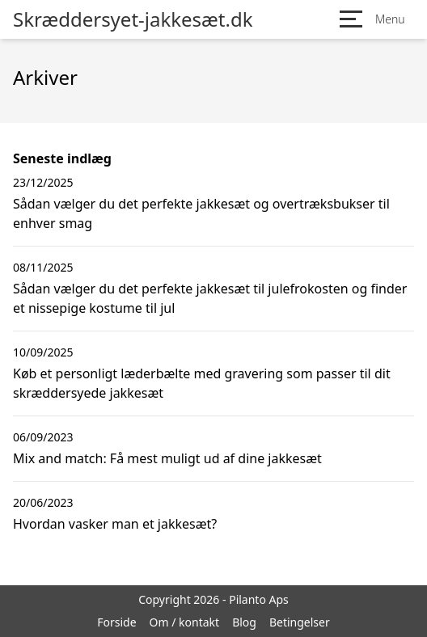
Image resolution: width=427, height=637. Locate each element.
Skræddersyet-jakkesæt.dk (133, 19)
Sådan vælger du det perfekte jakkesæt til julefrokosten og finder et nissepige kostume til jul (210, 298)
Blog (244, 622)
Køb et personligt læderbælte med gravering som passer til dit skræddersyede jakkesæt (202, 383)
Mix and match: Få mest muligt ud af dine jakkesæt (167, 458)
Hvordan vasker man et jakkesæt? (115, 524)
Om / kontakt (185, 622)
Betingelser (299, 622)
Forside (116, 622)
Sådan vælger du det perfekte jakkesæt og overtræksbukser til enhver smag (201, 213)
